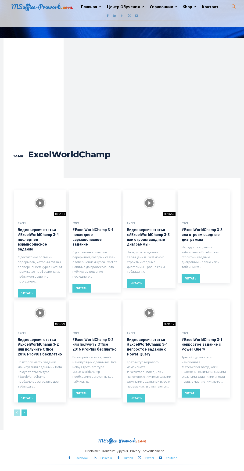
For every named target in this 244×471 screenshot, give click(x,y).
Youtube (171, 458)
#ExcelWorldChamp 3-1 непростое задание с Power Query (202, 344)
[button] (233, 6)
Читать (26, 293)
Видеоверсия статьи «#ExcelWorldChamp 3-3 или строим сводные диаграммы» (148, 237)
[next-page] (24, 412)
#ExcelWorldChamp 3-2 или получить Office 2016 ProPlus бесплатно (94, 344)
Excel (22, 223)
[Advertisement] (74, 111)
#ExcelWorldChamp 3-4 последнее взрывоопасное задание (92, 237)
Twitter (149, 458)
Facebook (82, 458)
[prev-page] (17, 412)
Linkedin (106, 458)
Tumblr (128, 458)
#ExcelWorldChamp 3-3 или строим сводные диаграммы (202, 235)
